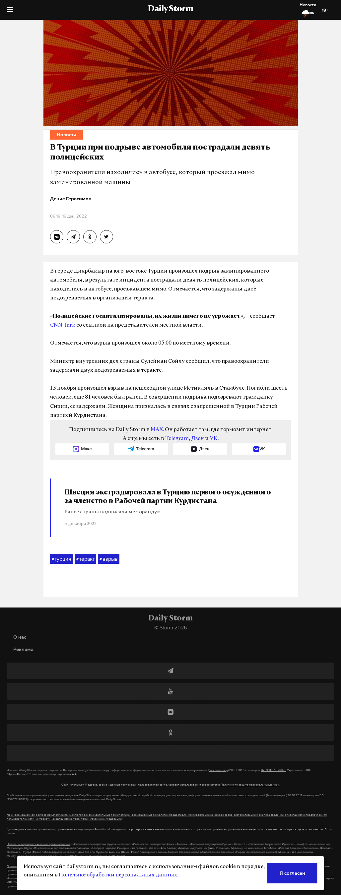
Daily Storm (170, 9)
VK (214, 438)
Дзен (197, 438)
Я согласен (292, 873)
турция (61, 559)
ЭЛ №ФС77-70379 (273, 770)
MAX (157, 429)
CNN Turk (62, 325)
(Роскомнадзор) (218, 770)
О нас (19, 637)
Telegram (177, 438)
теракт (85, 559)
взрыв (109, 559)
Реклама (23, 649)
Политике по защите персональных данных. (250, 784)
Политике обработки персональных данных (118, 875)
